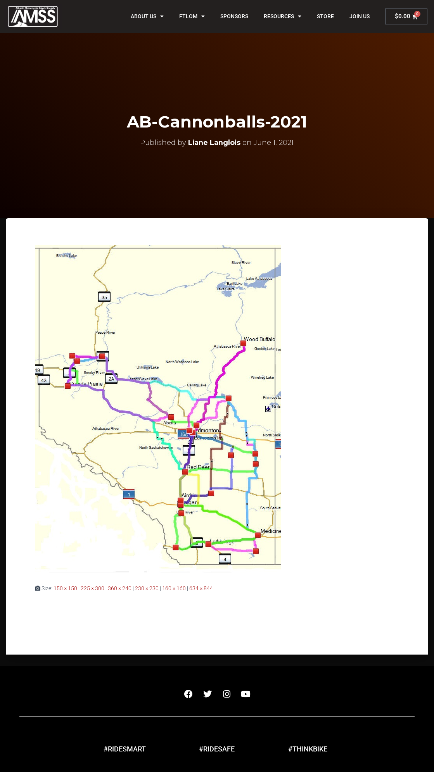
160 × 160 (174, 588)
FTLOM (192, 16)
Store (325, 16)
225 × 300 (92, 588)
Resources (282, 16)
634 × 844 (201, 588)
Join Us (359, 16)
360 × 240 (119, 588)
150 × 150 (65, 588)
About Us (147, 16)
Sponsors (234, 16)
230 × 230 (147, 588)
